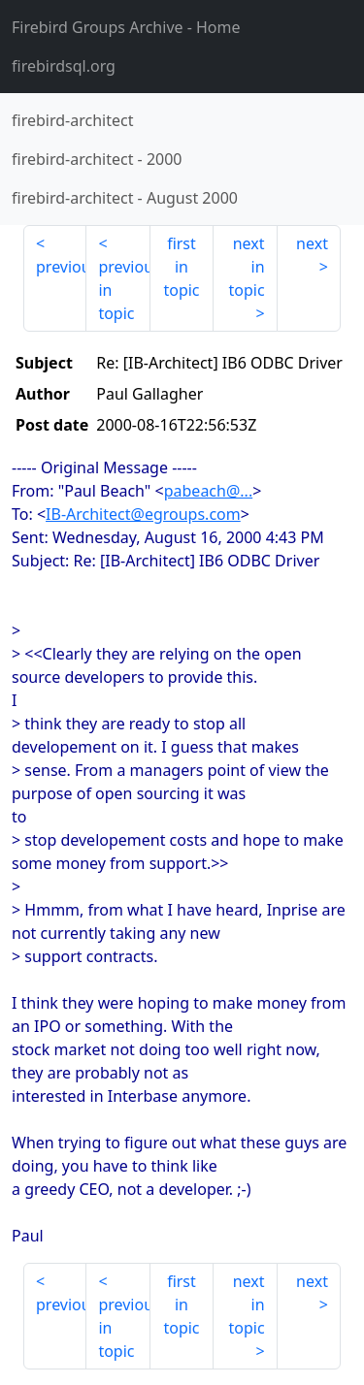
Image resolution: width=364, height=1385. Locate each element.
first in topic (181, 267)
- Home (126, 27)
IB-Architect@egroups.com (143, 514)
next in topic (246, 267)
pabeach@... (208, 490)
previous (61, 266)
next (312, 243)
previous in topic (123, 290)
